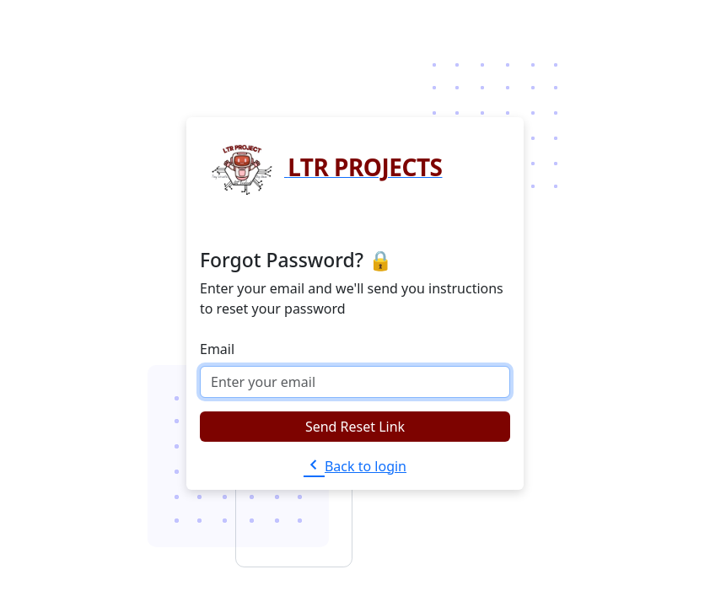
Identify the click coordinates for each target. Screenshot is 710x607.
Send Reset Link (355, 426)
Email (217, 349)
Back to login (355, 465)
